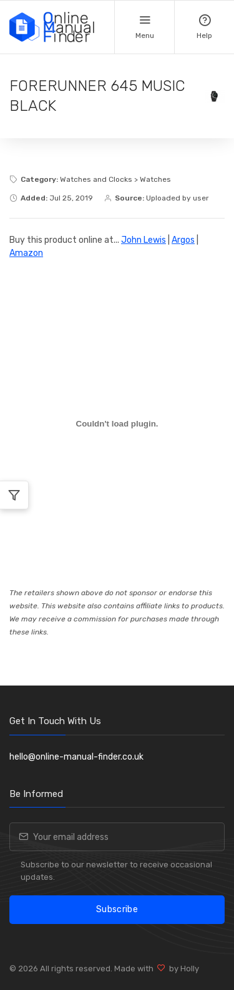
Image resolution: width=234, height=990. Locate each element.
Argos (183, 240)
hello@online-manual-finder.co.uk (76, 757)
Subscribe (117, 909)
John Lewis (143, 240)
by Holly (182, 968)
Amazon (26, 253)
